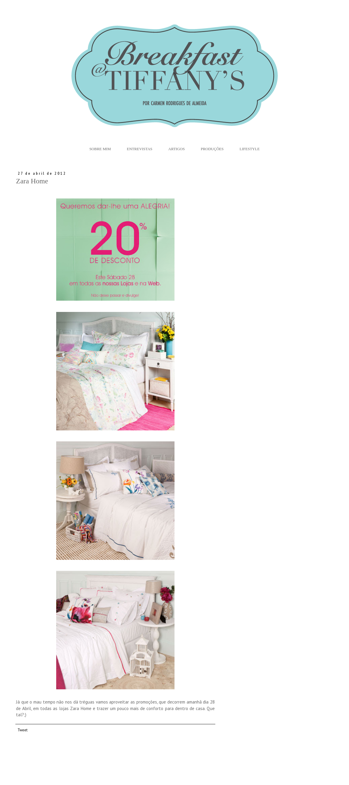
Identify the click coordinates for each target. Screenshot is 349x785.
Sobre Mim (100, 149)
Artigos (176, 149)
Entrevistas (139, 149)
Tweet (22, 730)
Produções (212, 149)
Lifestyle (250, 149)
